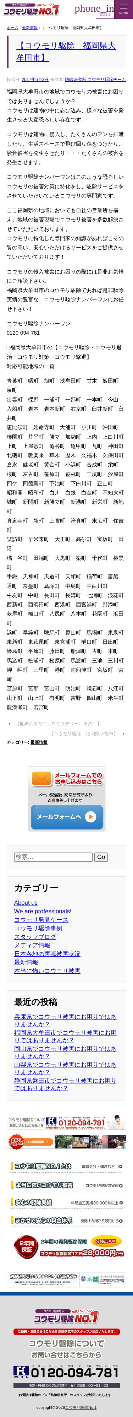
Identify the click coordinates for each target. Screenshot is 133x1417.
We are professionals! (43, 911)
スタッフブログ (35, 937)
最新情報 (30, 28)
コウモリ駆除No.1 (80, 1407)
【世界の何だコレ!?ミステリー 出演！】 (58, 723)
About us (26, 902)
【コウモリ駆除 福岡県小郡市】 (83, 733)
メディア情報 (32, 945)
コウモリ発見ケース (41, 919)
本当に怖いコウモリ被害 (47, 971)
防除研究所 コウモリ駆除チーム (95, 79)
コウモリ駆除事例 (38, 928)
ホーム (12, 28)
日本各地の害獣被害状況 (47, 954)
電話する (105, 9)
